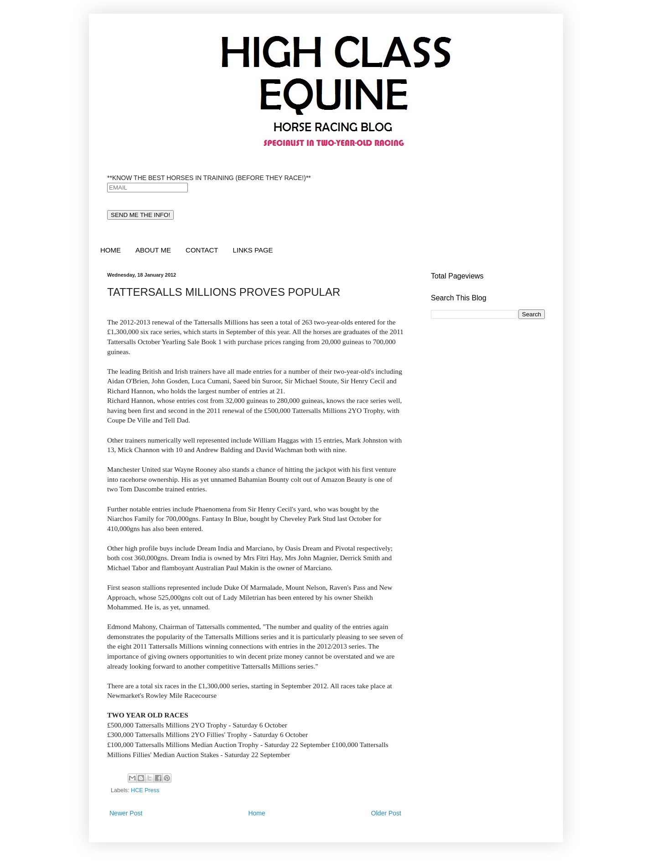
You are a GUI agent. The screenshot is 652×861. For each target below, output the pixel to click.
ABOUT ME (153, 250)
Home (256, 813)
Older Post (386, 813)
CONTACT (202, 250)
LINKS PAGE (253, 250)
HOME (110, 250)
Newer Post (125, 813)
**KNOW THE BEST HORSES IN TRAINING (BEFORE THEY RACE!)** (209, 177)
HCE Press (145, 790)
